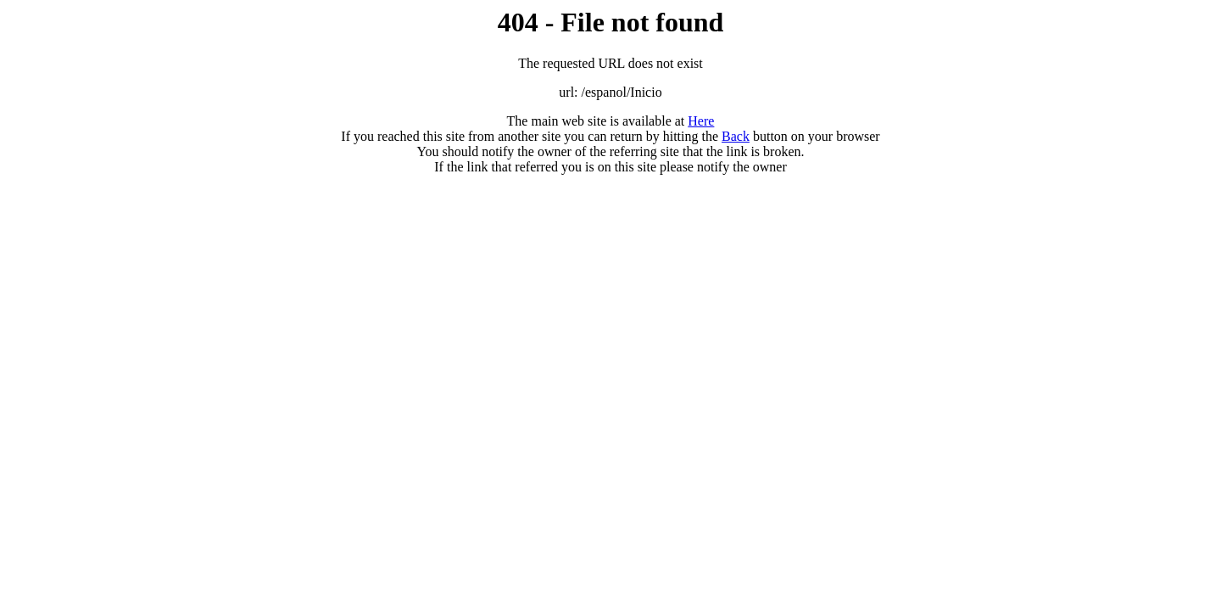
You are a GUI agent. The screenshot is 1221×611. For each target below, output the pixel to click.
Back (736, 136)
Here (701, 121)
